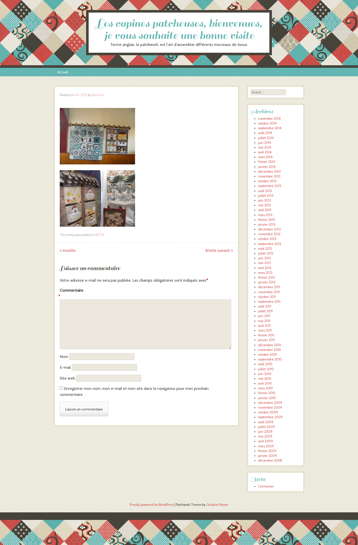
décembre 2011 (269, 287)
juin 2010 (264, 374)
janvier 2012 (266, 282)
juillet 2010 (266, 369)
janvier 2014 (267, 167)
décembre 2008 (270, 460)
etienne (98, 95)
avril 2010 (265, 383)
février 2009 (267, 451)
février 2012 (266, 277)
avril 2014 (265, 152)
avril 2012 (264, 268)
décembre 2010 (269, 345)
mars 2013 (265, 215)
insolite (68, 250)
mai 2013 (264, 205)
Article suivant (219, 250)
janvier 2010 (267, 398)
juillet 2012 (265, 253)
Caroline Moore (217, 505)
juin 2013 (264, 200)
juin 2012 (264, 258)
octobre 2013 (267, 181)
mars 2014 (265, 157)
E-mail (65, 367)
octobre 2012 (267, 239)
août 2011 (264, 306)
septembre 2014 (269, 128)
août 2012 (265, 249)
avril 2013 (264, 210)
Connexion (266, 486)
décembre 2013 (269, 171)
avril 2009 (265, 441)
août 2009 (265, 422)
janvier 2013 (266, 224)
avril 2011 (264, 326)
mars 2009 (266, 446)
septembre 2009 (270, 417)
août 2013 (265, 191)
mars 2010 (265, 388)
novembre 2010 (269, 350)
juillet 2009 (266, 427)
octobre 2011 (267, 297)
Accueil (62, 72)
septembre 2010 (270, 359)
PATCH (99, 235)
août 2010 (265, 364)
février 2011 (266, 335)
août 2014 (265, 133)
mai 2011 (264, 321)
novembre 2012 (269, 234)
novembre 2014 (269, 118)
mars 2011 (265, 330)
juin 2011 (264, 316)
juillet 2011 (265, 311)
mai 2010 (264, 379)
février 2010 (266, 393)
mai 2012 (264, 263)
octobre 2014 (267, 123)
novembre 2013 (269, 176)
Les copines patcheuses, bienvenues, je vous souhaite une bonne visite (179, 29)
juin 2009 (265, 432)
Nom (64, 356)
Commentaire (70, 293)
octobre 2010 (267, 354)
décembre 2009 (270, 403)
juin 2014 (264, 143)
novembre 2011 (269, 292)
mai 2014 (264, 147)
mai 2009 (265, 436)
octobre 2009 (268, 412)
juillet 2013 (265, 196)
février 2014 (266, 162)
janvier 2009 (267, 456)
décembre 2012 (269, 229)
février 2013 (266, 220)
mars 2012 (265, 273)
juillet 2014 (266, 138)
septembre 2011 (269, 302)
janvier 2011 (266, 340)
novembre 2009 (270, 407)
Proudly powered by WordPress (151, 505)
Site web (67, 378)
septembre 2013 (269, 186)
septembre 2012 (269, 244)
